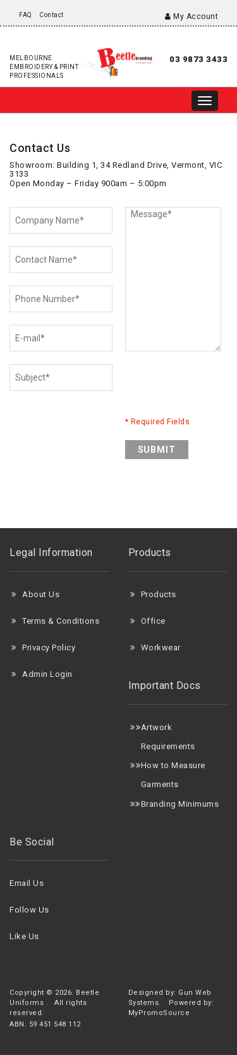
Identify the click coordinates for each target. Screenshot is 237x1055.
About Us (40, 594)
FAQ (25, 14)
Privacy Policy (48, 647)
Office (153, 621)
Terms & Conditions (60, 621)
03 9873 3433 (198, 59)
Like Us (24, 936)
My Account (191, 16)
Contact (51, 14)
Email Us (26, 883)
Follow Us (29, 909)
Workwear (161, 647)
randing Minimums (182, 804)
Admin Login (47, 674)
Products (158, 594)
